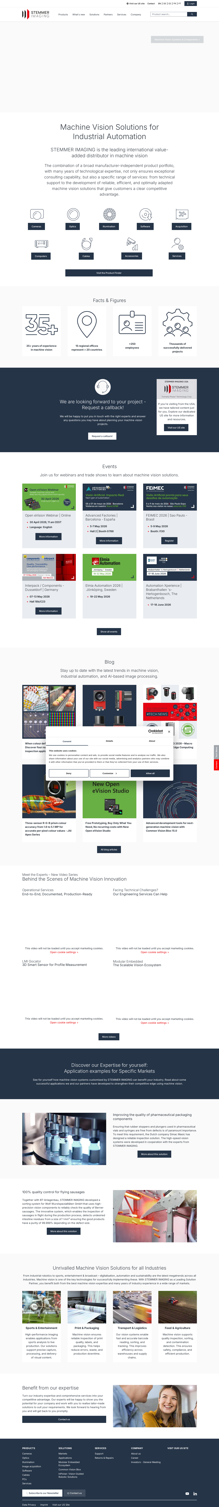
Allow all (150, 773)
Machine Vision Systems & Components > (177, 39)
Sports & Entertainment (41, 1328)
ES (170, 3)
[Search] (192, 14)
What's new (78, 14)
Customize (109, 773)
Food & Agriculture (177, 1328)
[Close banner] (169, 732)
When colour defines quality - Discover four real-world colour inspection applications (44, 747)
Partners (108, 14)
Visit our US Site (177, 1448)
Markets (63, 1453)
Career (134, 1457)
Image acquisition (31, 1466)
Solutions (94, 14)
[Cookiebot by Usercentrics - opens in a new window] (150, 731)
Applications (65, 1457)
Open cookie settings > (64, 952)
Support (99, 1453)
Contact (151, 3)
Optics (25, 1457)
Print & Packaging (87, 1328)
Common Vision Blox (70, 1469)
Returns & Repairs (104, 1457)
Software (27, 1470)
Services (121, 14)
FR (174, 3)
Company (136, 14)
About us (136, 1453)
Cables (26, 1474)
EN (159, 3)
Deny (68, 773)
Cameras (27, 1453)
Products (63, 14)
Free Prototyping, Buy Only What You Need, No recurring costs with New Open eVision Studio (108, 827)
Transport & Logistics (132, 1328)
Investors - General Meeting (146, 1462)
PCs (24, 1479)
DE (164, 3)
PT (179, 3)
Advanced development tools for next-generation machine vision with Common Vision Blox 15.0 (170, 827)
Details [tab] (109, 741)
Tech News (216, 752)
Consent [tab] (67, 741)
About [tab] (152, 741)
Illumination (28, 1462)
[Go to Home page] (35, 14)
